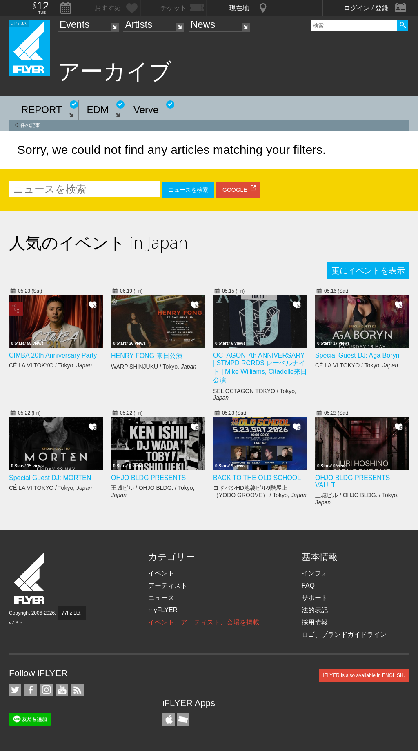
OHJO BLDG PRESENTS (148, 477)
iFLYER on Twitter (15, 690)
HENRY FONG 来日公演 (146, 355)
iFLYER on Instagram (46, 690)
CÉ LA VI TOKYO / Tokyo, (50, 365)
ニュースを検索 (188, 190)
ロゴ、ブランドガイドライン (344, 634)
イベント (161, 573)
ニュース (161, 597)
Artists (138, 24)
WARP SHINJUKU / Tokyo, (153, 366)
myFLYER (163, 610)
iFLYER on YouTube (62, 690)
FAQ (308, 585)
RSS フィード (77, 690)
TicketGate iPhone (183, 719)
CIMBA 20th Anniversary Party (53, 355)
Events (74, 24)
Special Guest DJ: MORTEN (50, 477)
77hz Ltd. (72, 613)
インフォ (315, 573)
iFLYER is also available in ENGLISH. (364, 675)
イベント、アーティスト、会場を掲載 (203, 622)
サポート (315, 597)
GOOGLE (234, 190)
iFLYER (29, 578)
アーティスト (167, 585)
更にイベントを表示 (368, 270)
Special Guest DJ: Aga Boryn (357, 355)
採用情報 (315, 622)
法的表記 (315, 610)
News (203, 24)
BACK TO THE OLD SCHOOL (257, 477)
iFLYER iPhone (168, 719)
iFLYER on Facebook (30, 690)
